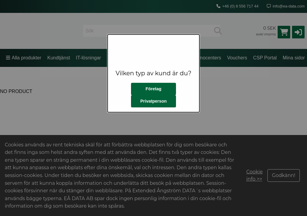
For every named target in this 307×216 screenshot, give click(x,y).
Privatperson (153, 101)
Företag (154, 88)
